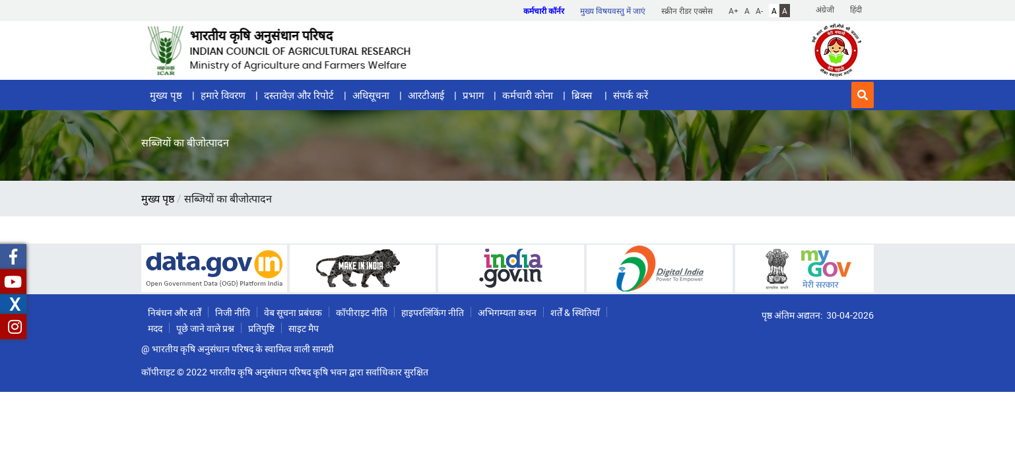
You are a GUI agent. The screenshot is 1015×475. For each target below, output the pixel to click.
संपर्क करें (630, 95)
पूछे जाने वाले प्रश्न (205, 328)
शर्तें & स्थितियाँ (575, 312)
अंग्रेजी (825, 9)
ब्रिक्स (583, 95)
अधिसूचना (370, 95)
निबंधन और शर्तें (174, 312)
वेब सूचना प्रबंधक (293, 312)
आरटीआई (426, 95)
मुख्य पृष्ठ (166, 95)
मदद (155, 328)
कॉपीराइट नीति (361, 312)
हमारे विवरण (223, 95)
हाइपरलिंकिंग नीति (432, 312)
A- (759, 11)
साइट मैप (303, 328)
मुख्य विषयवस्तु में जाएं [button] (612, 11)
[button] (862, 95)
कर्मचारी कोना (527, 95)
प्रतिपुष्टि (261, 328)
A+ (733, 11)
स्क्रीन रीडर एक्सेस (687, 11)
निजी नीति (232, 312)
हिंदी (856, 9)
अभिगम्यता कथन (507, 312)
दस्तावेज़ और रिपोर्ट (299, 95)
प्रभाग (473, 95)
